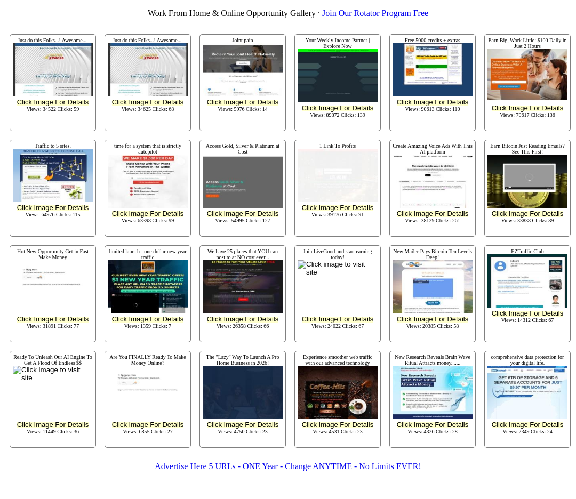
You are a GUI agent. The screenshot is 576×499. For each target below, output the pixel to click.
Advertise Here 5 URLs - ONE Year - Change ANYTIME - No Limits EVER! (288, 466)
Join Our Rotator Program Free (375, 13)
